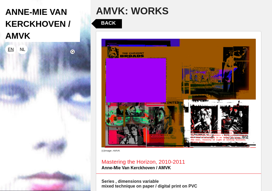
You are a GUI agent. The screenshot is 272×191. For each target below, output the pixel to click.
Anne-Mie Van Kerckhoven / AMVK (136, 168)
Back (108, 23)
